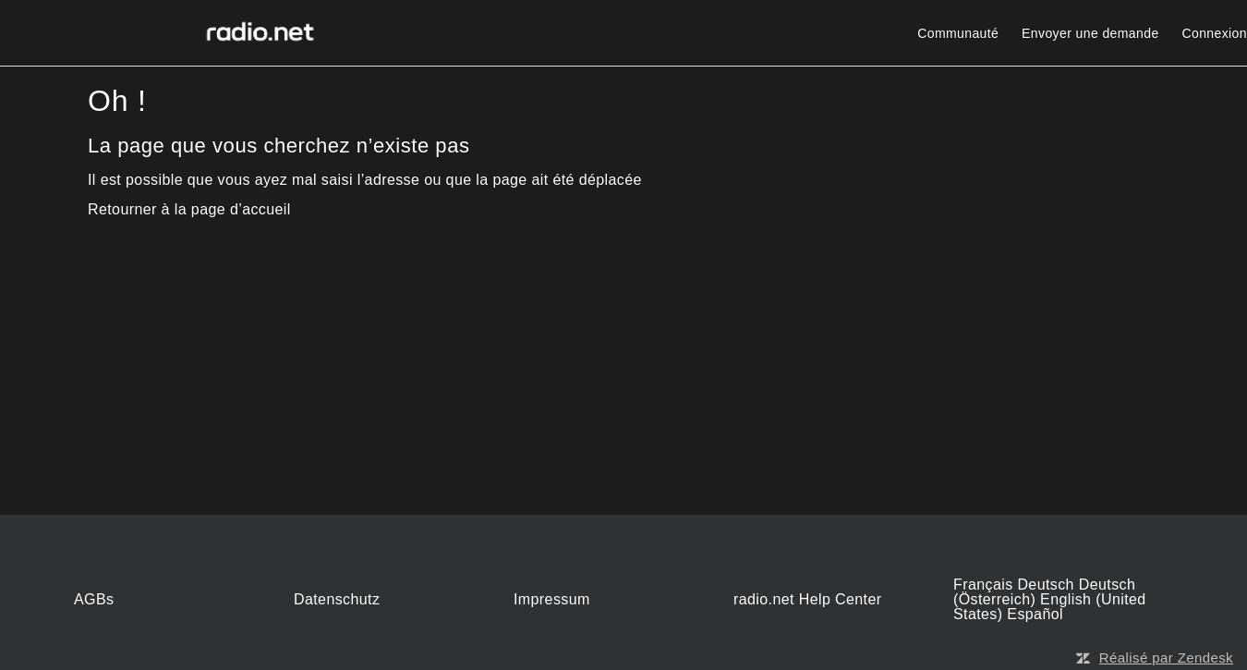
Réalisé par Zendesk (1166, 657)
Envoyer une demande (1090, 33)
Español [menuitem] (1035, 614)
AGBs (94, 599)
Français (985, 584)
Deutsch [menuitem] (1047, 584)
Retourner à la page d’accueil (189, 209)
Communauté (958, 33)
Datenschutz (337, 599)
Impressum (552, 599)
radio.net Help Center (807, 599)
